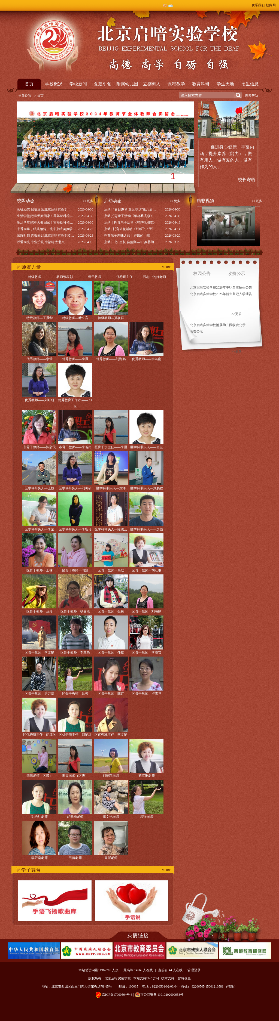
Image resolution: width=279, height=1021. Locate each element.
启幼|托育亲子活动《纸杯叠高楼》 (129, 216)
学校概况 (53, 84)
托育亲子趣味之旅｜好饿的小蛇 (127, 235)
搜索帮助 (251, 96)
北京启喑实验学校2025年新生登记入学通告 (221, 294)
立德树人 (151, 84)
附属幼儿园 (127, 84)
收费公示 (196, 331)
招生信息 (250, 84)
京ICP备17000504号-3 (117, 995)
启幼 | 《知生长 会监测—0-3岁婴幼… (130, 242)
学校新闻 (78, 84)
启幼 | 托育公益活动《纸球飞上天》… (131, 229)
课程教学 (176, 84)
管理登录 (194, 970)
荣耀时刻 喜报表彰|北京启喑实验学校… (45, 235)
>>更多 (88, 201)
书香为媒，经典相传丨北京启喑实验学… (46, 229)
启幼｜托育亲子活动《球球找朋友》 (130, 222)
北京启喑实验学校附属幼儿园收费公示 (217, 325)
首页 (29, 84)
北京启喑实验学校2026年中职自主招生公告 (221, 287)
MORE (166, 267)
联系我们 (258, 5)
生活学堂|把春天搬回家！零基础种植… (45, 216)
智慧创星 (184, 978)
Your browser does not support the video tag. (228, 226)
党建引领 (102, 84)
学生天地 (225, 84)
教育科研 (201, 84)
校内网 (271, 5)
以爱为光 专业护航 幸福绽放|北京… (42, 242)
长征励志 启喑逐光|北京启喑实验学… (44, 209)
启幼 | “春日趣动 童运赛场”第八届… (130, 209)
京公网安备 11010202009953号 (159, 994)
